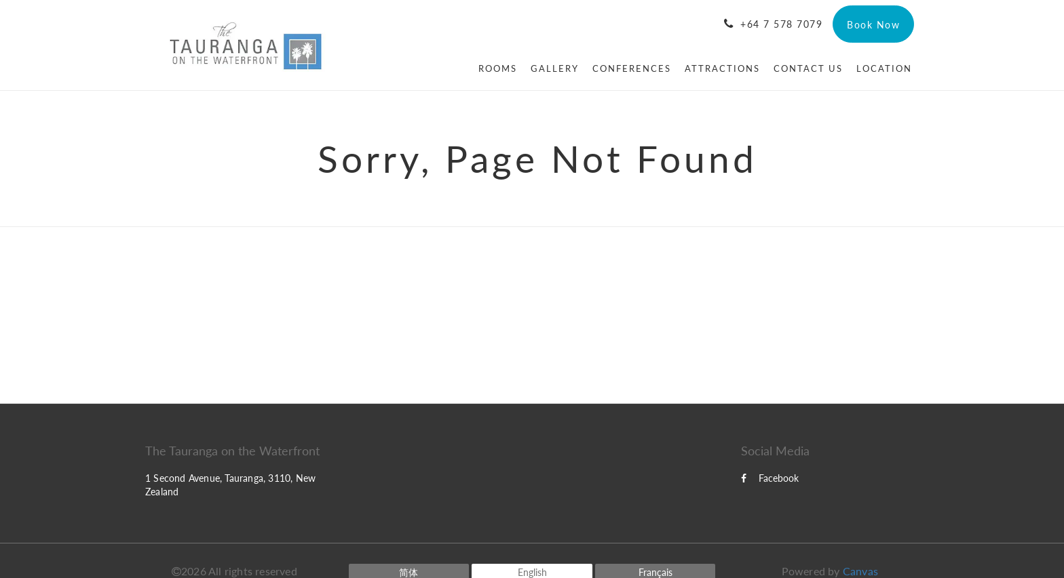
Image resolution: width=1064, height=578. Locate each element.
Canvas (860, 570)
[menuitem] (498, 68)
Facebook (770, 478)
